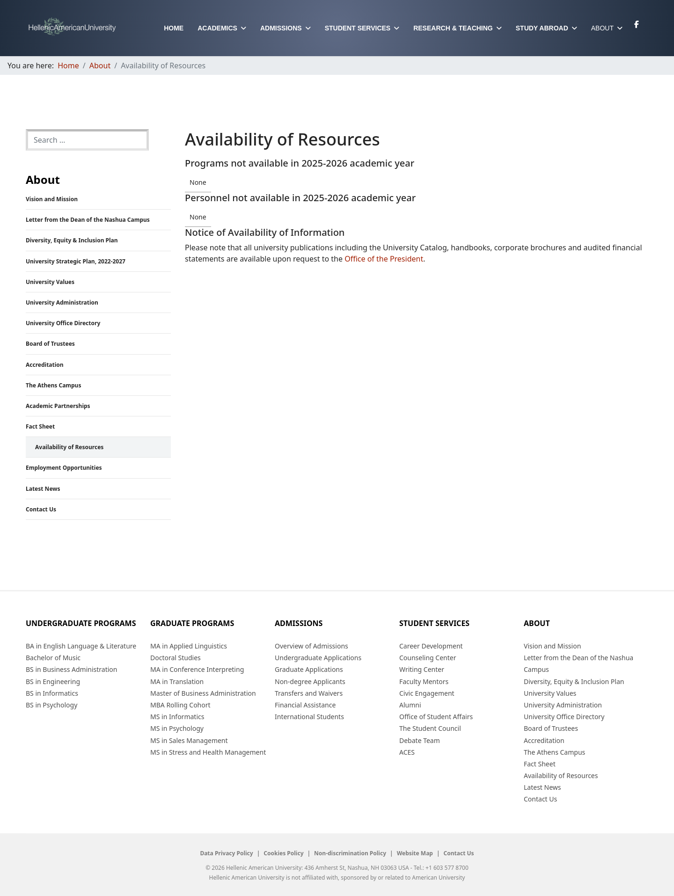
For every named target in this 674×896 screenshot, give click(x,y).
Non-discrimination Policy (350, 853)
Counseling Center (427, 657)
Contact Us (41, 509)
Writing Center (421, 669)
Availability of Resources (69, 447)
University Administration (62, 302)
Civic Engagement (426, 693)
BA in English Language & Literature (81, 645)
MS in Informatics (177, 716)
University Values (50, 282)
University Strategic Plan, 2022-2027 (75, 261)
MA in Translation (177, 681)
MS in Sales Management (189, 740)
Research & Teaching (453, 28)
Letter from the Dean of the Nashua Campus (88, 220)
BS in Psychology (51, 704)
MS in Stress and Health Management (208, 752)
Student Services (358, 28)
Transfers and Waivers (309, 693)
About (602, 28)
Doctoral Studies (175, 657)
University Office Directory (63, 323)
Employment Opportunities (64, 468)
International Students (309, 716)
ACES (407, 752)
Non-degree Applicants (310, 681)
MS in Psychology (177, 728)
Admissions (281, 28)
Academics (217, 28)
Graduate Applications (309, 669)
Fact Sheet (40, 426)
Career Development (431, 645)
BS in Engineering (53, 681)
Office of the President (383, 259)
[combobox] (87, 140)
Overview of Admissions (311, 645)
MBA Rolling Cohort (180, 704)
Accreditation (45, 365)
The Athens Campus (53, 385)
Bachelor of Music (53, 657)
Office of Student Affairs (436, 716)
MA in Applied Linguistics (188, 645)
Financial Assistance (305, 704)
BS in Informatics (52, 693)
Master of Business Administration (203, 693)
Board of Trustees (50, 344)
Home (173, 28)
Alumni (410, 704)
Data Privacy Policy (226, 853)
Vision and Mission (52, 199)
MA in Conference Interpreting (197, 669)
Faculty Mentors (423, 681)
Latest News (43, 489)
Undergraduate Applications (318, 657)
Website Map (415, 853)
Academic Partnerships (58, 406)
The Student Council (430, 728)
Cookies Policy (283, 853)
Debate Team (419, 740)
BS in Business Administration (71, 669)
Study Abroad (542, 28)
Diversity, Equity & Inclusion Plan (72, 240)
